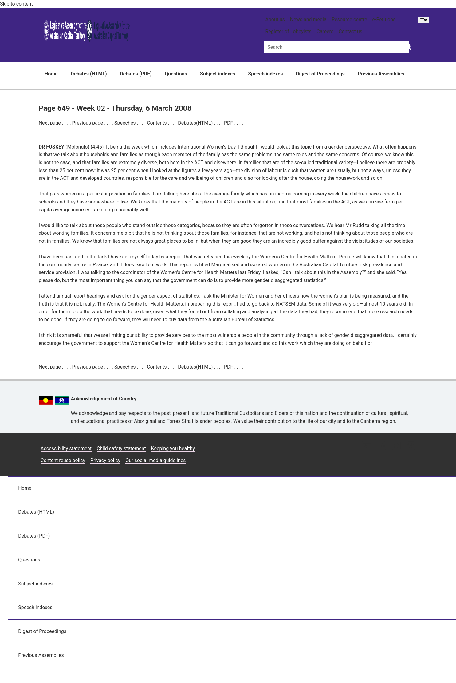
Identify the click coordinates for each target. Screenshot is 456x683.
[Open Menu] (423, 20)
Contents (157, 123)
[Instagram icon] (366, 446)
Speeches (125, 123)
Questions (176, 74)
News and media (308, 19)
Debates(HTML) (195, 123)
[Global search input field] (336, 47)
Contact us (350, 31)
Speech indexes (265, 74)
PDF (228, 123)
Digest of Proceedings (320, 74)
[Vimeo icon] (411, 446)
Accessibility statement (66, 448)
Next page (50, 123)
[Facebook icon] (382, 446)
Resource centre (349, 19)
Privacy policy (105, 460)
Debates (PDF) (136, 74)
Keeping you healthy (173, 448)
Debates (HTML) (89, 74)
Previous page (87, 123)
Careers (324, 31)
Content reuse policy (63, 460)
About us (275, 19)
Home (51, 74)
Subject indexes (217, 74)
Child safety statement (121, 448)
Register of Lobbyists (288, 31)
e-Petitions (383, 19)
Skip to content (16, 4)
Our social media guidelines (155, 460)
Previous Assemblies (381, 74)
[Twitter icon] (396, 446)
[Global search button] (408, 46)
